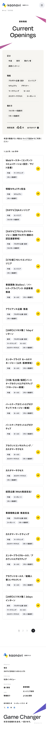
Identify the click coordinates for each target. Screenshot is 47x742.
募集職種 (26, 687)
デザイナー (25, 86)
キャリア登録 (28, 138)
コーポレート (31, 96)
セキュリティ (13, 86)
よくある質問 (27, 696)
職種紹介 (7, 695)
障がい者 (27, 61)
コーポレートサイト (20, 703)
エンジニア (32, 80)
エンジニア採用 (28, 691)
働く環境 (7, 687)
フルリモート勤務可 (16, 111)
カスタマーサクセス (15, 96)
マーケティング (14, 91)
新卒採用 (8, 703)
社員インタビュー (10, 679)
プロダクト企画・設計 (16, 80)
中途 (10, 61)
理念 (5, 668)
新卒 (18, 61)
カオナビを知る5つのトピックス (14, 671)
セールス (27, 91)
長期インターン (14, 66)
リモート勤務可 (14, 116)
